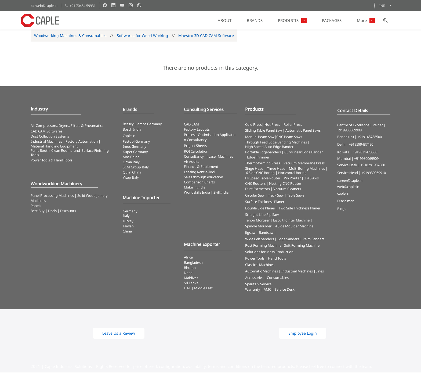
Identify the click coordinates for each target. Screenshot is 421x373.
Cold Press (253, 125)
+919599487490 (361, 145)
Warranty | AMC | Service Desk (270, 289)
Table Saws (295, 195)
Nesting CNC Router (285, 184)
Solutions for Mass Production (269, 252)
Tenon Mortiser (257, 220)
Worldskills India (197, 193)
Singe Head (254, 169)
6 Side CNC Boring (260, 173)
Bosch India (132, 129)
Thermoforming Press (262, 163)
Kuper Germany (135, 152)
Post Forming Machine (263, 245)
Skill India (220, 193)
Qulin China (132, 173)
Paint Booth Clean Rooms (51, 151)
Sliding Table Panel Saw (263, 131)
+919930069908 (349, 130)
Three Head (276, 169)
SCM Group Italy (136, 167)
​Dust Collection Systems (50, 136)
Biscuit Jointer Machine (291, 220)
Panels (36, 206)
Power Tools (254, 258)
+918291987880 (373, 165)
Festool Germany (137, 141)
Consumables (278, 278)
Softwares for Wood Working (142, 36)
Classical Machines (259, 265)
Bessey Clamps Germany (142, 124)
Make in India (195, 187)
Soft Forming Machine (302, 245)
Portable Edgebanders (263, 152)
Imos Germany (134, 147)
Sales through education (203, 177)
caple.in (343, 193)
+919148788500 (369, 137)
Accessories (254, 278)
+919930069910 (373, 173)
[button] (118, 333)
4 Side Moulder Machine (294, 226)
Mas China (131, 157)
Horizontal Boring (292, 173)
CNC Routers (255, 184)
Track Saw (276, 195)
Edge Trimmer (258, 157)
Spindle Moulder (258, 226)
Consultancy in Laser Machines (208, 156)
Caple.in (129, 136)
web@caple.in (348, 187)
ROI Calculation (196, 151)
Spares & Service (258, 284)
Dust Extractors (257, 189)
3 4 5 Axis (311, 178)
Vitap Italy (131, 178)
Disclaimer (345, 201)
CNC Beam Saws (289, 137)
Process (191, 135)
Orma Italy (131, 162)
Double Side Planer (260, 208)
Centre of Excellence (353, 125)
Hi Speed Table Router (262, 178)
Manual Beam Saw (259, 137)
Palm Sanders (313, 239)
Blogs (341, 209)
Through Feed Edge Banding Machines (276, 143)
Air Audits (191, 162)
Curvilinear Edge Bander (303, 152)
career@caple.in (349, 181)
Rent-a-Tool (206, 172)
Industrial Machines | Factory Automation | (65, 141)
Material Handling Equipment (54, 146)
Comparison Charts (199, 182)
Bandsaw (266, 233)
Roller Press (293, 125)
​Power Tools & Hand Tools (51, 160)
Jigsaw (250, 233)
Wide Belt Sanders (259, 239)
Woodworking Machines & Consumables (70, 36)
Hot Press (272, 125)
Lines (319, 271)
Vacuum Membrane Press (304, 163)
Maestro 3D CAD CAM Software (206, 36)
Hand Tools (277, 258)
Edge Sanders (288, 239)
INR (382, 5)
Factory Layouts (197, 130)
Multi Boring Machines (307, 169)
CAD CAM (191, 124)
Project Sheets (195, 146)
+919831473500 (365, 152)
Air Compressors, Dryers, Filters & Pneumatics (67, 126)
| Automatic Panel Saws (302, 131)
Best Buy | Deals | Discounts (53, 211)
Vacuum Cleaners (287, 189)
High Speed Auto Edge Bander (269, 147)
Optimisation (208, 135)
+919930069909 (366, 159)
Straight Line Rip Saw (262, 215)
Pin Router (292, 178)
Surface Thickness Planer (264, 202)
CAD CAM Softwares (46, 131)
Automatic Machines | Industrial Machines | (280, 271)
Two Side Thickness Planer (299, 208)
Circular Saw (254, 195)
